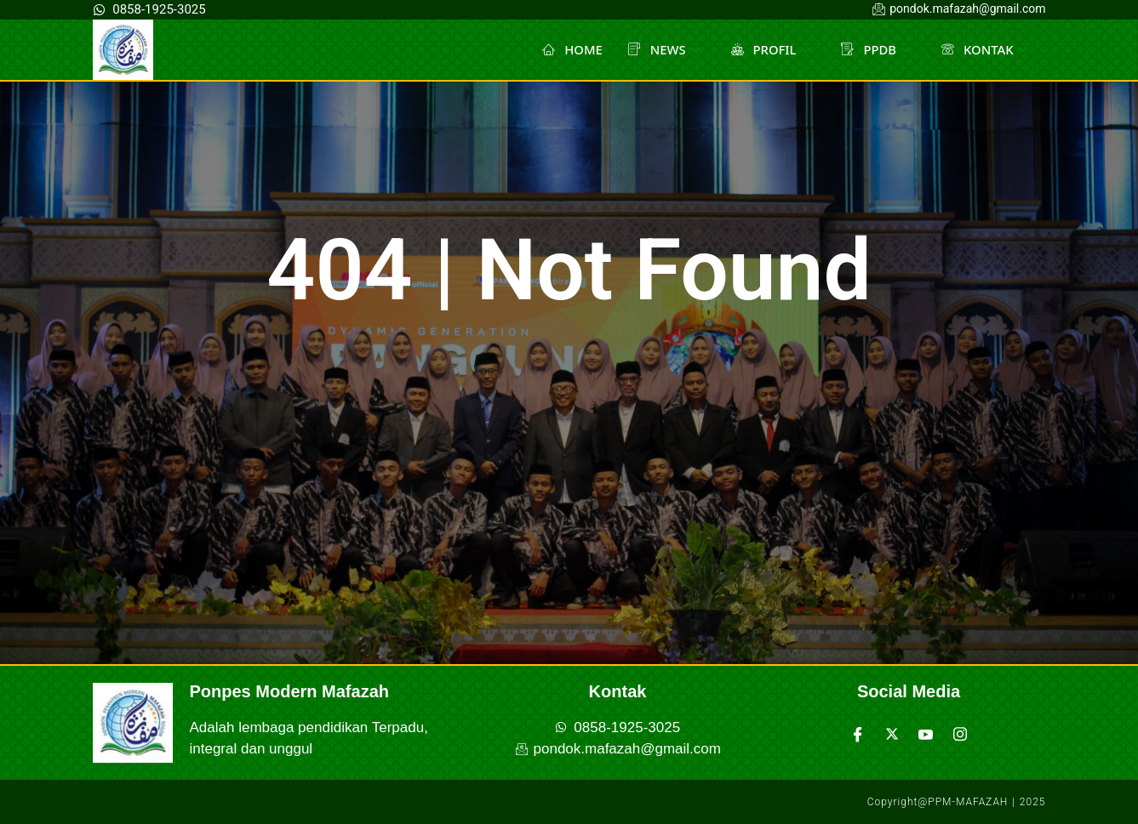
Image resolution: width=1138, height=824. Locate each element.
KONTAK (984, 49)
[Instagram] (960, 734)
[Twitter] (892, 734)
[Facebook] (858, 734)
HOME (570, 49)
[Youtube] (926, 734)
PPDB (875, 49)
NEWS (662, 49)
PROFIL (769, 49)
